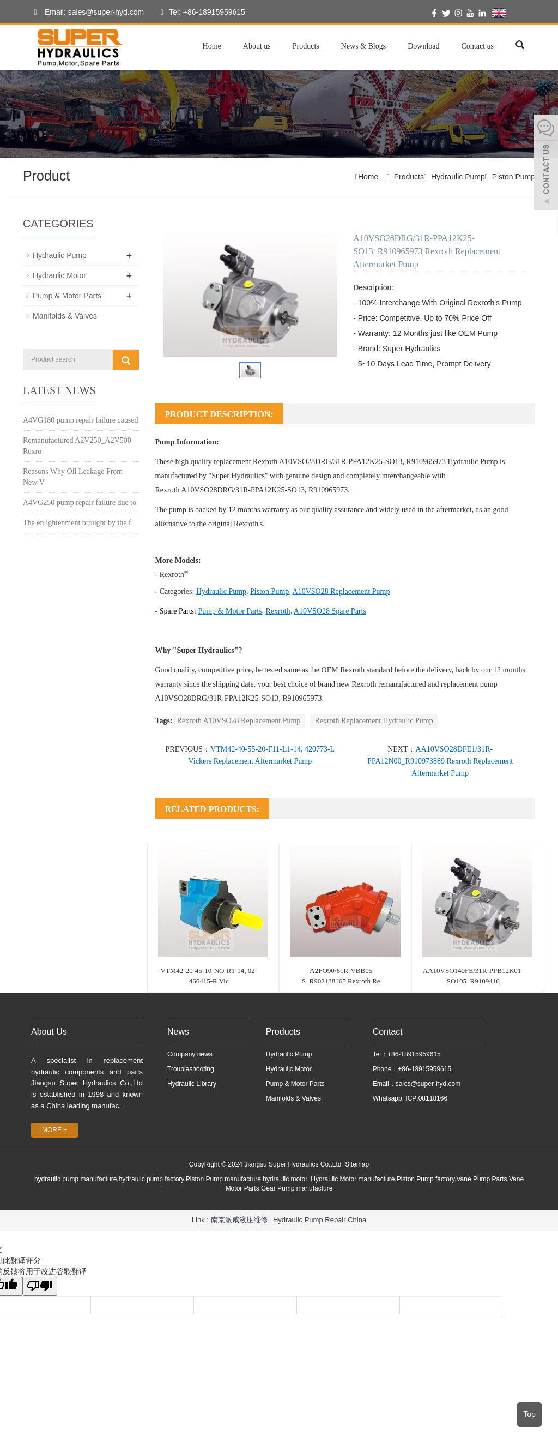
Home (212, 46)
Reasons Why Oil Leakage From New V (73, 476)
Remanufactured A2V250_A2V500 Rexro (77, 445)
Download (423, 46)
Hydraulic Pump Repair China (319, 1220)
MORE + (54, 1130)
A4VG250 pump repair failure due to (79, 502)
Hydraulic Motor (59, 275)
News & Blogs (363, 46)
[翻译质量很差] (39, 1286)
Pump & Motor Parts (67, 295)
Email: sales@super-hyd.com (86, 12)
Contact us (478, 46)
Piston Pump (513, 176)
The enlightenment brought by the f (77, 523)
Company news (190, 1054)
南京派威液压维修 (239, 1220)
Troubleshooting (190, 1069)
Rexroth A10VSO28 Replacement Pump (239, 721)
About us (257, 46)
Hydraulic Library (191, 1084)
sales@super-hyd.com (428, 1084)
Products (306, 46)
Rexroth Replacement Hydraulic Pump (373, 721)
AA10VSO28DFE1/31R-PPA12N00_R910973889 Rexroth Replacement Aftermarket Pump (440, 761)
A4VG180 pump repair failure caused (80, 420)
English (512, 13)
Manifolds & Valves (65, 315)
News (178, 1031)
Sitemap (357, 1164)
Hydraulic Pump (458, 176)
